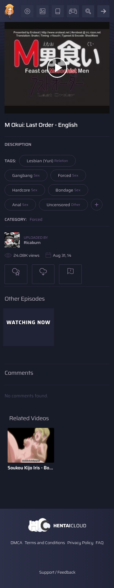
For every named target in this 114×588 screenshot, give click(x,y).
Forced (68, 175)
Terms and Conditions (45, 542)
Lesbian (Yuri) (47, 160)
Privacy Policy (80, 542)
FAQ (100, 542)
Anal (20, 204)
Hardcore (24, 190)
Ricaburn (32, 242)
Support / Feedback (57, 572)
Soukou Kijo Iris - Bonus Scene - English (31, 467)
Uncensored (63, 204)
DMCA (16, 542)
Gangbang (26, 175)
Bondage (68, 190)
